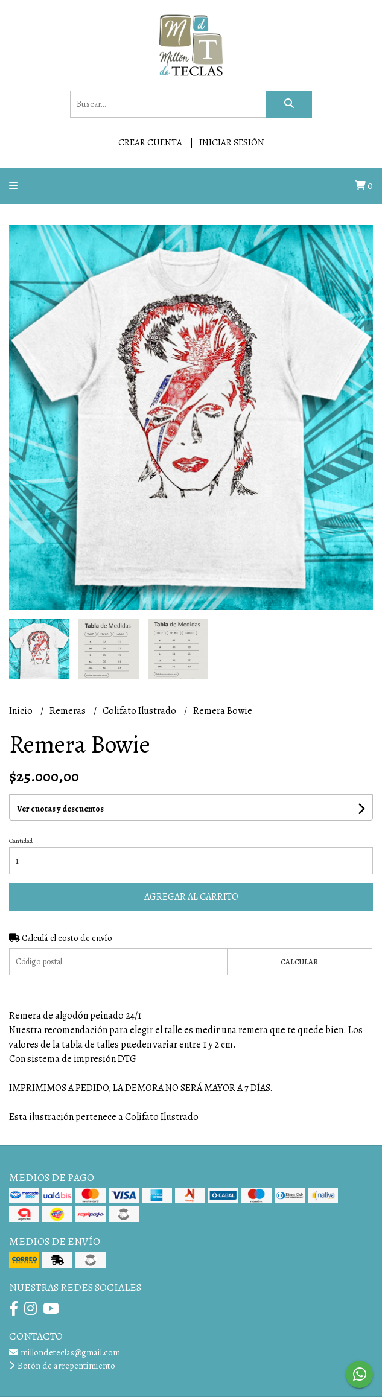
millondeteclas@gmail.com (64, 1352)
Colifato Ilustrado (140, 711)
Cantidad (21, 840)
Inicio (21, 711)
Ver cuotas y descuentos (60, 809)
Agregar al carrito (191, 896)
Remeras (68, 711)
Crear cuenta (150, 142)
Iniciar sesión (231, 142)
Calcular (299, 961)
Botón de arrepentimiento (62, 1366)
